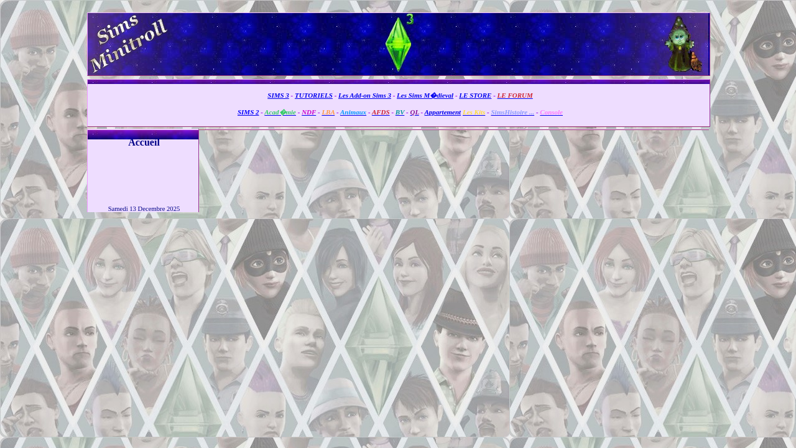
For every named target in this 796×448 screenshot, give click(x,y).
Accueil (144, 142)
